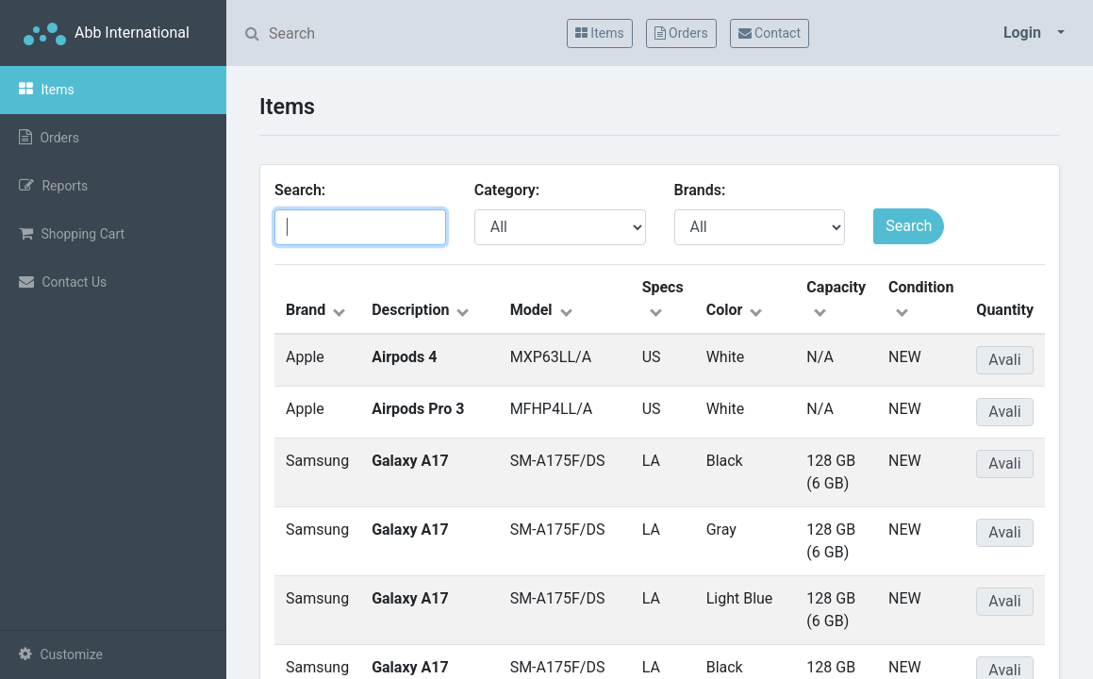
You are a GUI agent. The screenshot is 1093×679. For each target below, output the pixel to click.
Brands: (704, 190)
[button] (1034, 33)
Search (909, 226)
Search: (303, 190)
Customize (61, 654)
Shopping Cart (71, 233)
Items (47, 89)
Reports (53, 185)
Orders (49, 137)
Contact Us (63, 281)
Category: (510, 190)
